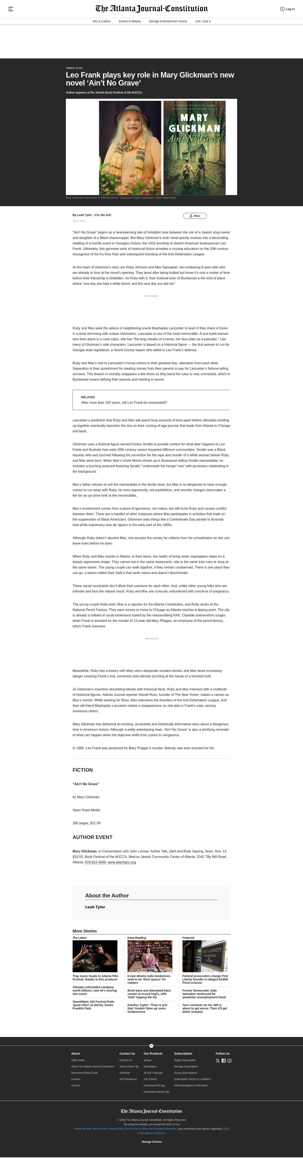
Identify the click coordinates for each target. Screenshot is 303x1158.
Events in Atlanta (129, 53)
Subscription (183, 1054)
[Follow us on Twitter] (218, 1062)
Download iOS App (154, 1086)
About (75, 1054)
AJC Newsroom (128, 1080)
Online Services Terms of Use (90, 1130)
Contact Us (127, 1054)
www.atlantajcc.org (122, 863)
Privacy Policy (116, 1130)
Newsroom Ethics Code (84, 1074)
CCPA (225, 1130)
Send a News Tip (129, 1067)
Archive (75, 1086)
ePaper (148, 1061)
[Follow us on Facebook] (224, 1062)
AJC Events (150, 1080)
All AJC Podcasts (153, 1074)
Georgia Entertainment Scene (168, 53)
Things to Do (74, 66)
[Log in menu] (287, 36)
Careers (75, 1080)
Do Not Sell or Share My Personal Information (151, 1130)
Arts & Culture (102, 53)
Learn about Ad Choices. (152, 1134)
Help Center (78, 1061)
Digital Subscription (185, 1061)
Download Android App (156, 1093)
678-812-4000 (95, 863)
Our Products (153, 1054)
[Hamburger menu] (10, 36)
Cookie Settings (152, 1143)
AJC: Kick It (202, 53)
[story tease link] (97, 957)
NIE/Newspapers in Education (191, 1086)
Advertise (125, 1074)
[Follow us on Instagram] (229, 1062)
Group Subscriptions (185, 1074)
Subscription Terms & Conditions (192, 1080)
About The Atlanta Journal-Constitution (92, 1067)
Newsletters (150, 1067)
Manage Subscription (186, 1067)
